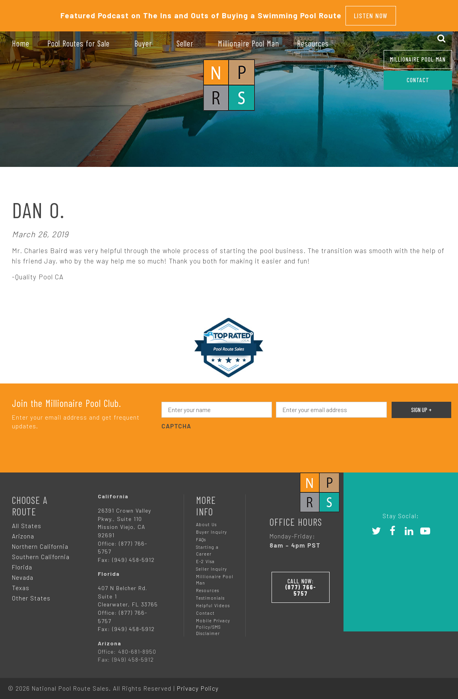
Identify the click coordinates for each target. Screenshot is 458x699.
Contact (205, 609)
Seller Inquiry (211, 564)
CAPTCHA (176, 422)
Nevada (22, 573)
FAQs (201, 535)
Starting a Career (207, 546)
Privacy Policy (198, 684)
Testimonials (210, 593)
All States (26, 521)
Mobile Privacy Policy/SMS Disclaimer (213, 623)
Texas (20, 583)
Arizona (23, 532)
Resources (207, 586)
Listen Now (371, 13)
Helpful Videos (213, 601)
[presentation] (221, 442)
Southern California (41, 552)
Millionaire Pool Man (418, 59)
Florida (22, 563)
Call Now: (301, 581)
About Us (206, 520)
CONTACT (418, 79)
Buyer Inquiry (211, 528)
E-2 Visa (205, 557)
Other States (31, 594)
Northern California (40, 542)
